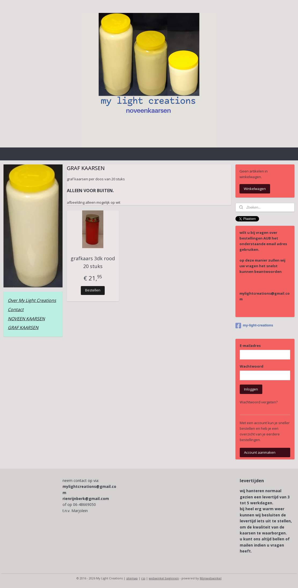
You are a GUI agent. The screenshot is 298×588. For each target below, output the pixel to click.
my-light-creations (254, 325)
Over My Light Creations (32, 300)
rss (143, 578)
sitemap (132, 578)
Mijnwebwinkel (210, 578)
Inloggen (251, 389)
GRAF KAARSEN (23, 327)
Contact (16, 309)
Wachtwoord (251, 366)
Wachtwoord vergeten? (259, 402)
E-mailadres (250, 345)
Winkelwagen (255, 188)
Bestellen (92, 290)
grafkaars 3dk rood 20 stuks (93, 262)
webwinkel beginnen (164, 578)
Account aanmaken (259, 452)
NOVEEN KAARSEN (26, 319)
